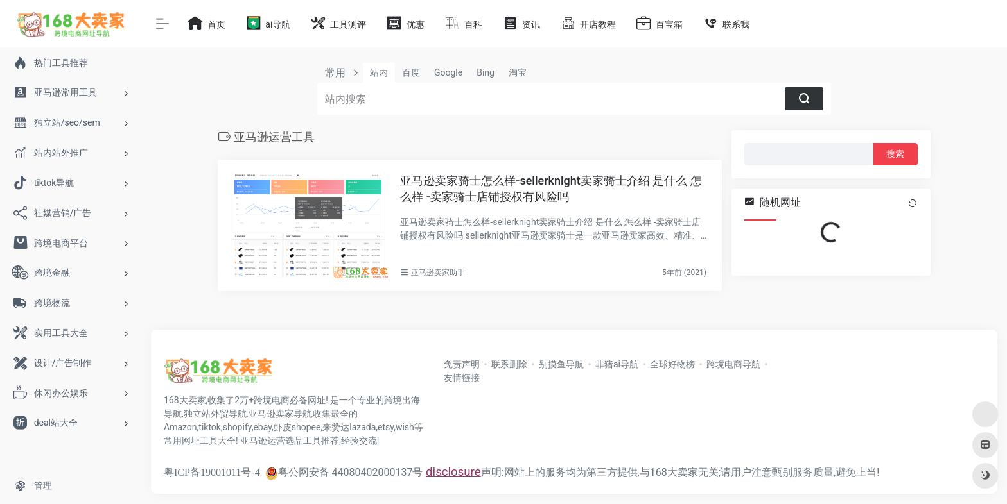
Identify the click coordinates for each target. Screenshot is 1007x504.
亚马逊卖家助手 (438, 272)
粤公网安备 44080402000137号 (344, 472)
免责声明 (462, 364)
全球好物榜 (672, 364)
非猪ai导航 (616, 364)
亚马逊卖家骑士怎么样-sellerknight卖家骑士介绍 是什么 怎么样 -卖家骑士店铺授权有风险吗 (550, 189)
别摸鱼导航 (561, 364)
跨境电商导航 (733, 364)
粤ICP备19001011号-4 (212, 472)
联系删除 (509, 364)
